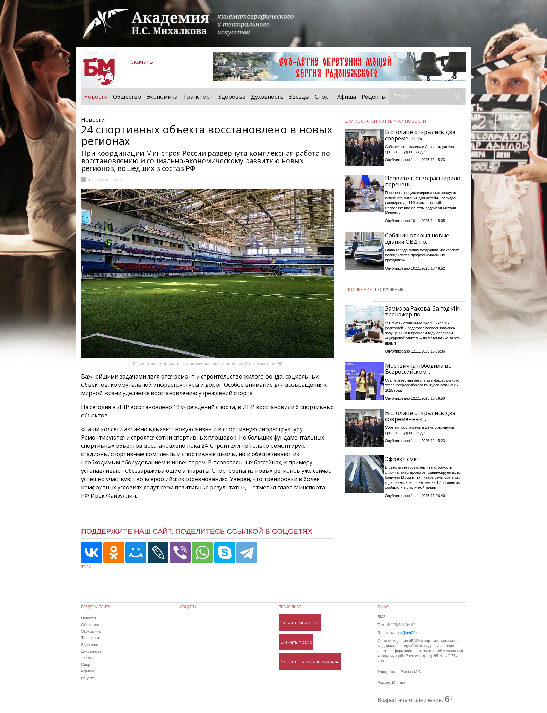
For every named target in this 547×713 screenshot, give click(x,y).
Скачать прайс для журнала (309, 661)
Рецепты (374, 97)
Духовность (267, 97)
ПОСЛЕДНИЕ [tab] (359, 290)
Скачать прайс (296, 642)
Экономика (162, 97)
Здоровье (231, 97)
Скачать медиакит (300, 622)
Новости (97, 96)
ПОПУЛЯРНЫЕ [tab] (389, 290)
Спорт (323, 97)
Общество (127, 97)
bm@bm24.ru (408, 633)
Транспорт (198, 97)
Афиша (346, 97)
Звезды (299, 97)
